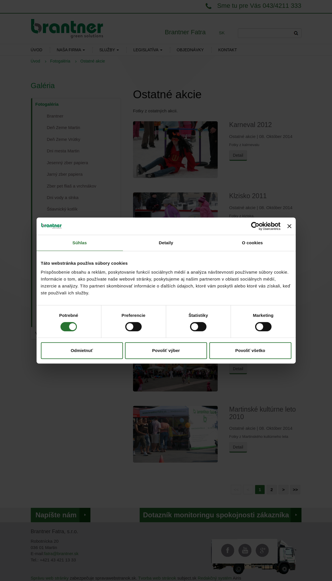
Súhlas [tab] (80, 242)
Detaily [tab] (166, 242)
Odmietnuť (82, 350)
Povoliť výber (166, 350)
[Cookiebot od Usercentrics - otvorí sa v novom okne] (255, 226)
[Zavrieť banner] (289, 226)
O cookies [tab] (252, 242)
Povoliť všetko (250, 350)
